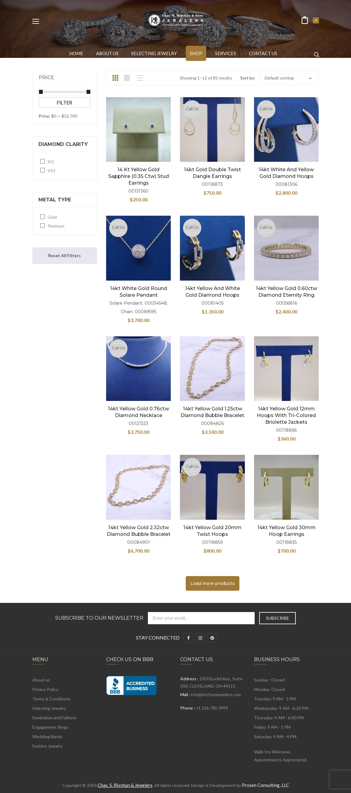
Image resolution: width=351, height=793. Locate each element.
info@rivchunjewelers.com (216, 694)
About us (41, 679)
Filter (64, 102)
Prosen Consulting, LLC (265, 785)
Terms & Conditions (51, 698)
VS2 (52, 170)
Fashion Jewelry (47, 746)
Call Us (192, 108)
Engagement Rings (50, 727)
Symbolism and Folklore (54, 717)
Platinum (56, 225)
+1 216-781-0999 (212, 707)
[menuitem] (76, 53)
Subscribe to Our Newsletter (99, 618)
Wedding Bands (47, 736)
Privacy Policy (45, 689)
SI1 (51, 161)
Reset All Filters (64, 255)
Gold (52, 217)
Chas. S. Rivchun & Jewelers (125, 785)
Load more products (212, 583)
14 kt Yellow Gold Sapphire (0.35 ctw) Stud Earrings (138, 176)
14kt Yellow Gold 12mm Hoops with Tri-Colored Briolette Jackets (286, 415)
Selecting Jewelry (49, 708)
